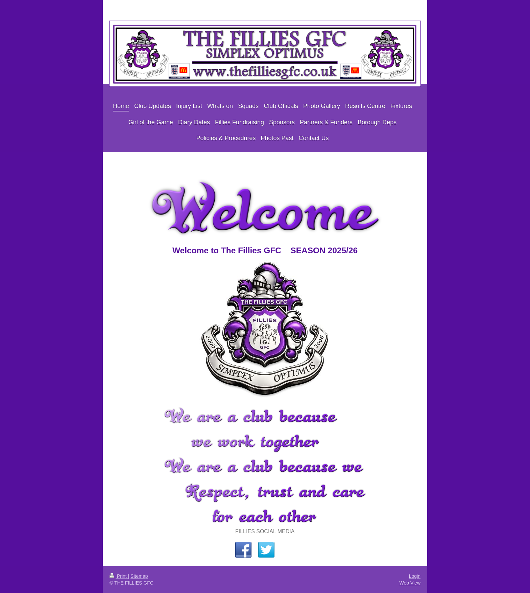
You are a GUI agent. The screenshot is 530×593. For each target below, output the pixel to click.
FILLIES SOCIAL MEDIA (264, 531)
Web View (409, 583)
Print (119, 576)
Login (414, 576)
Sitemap (139, 576)
